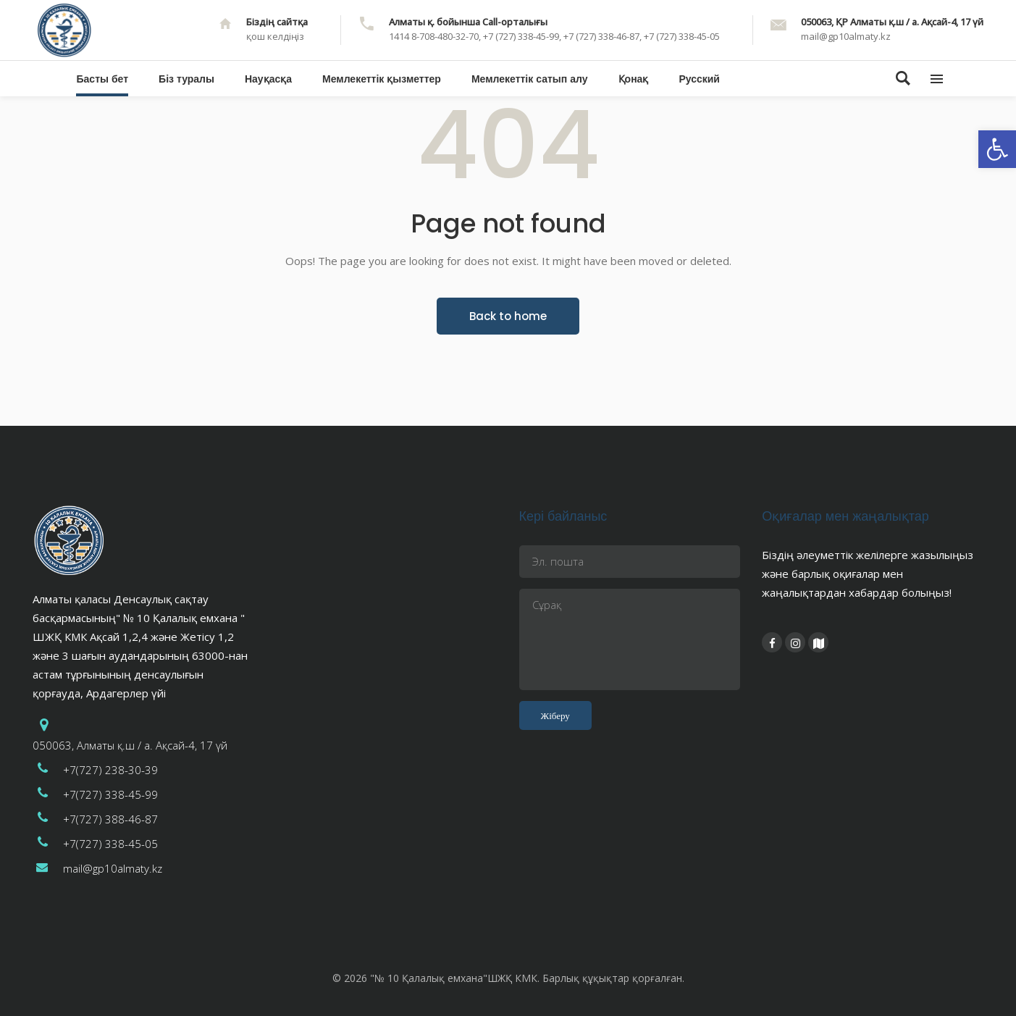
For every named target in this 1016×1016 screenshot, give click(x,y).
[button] (997, 149)
